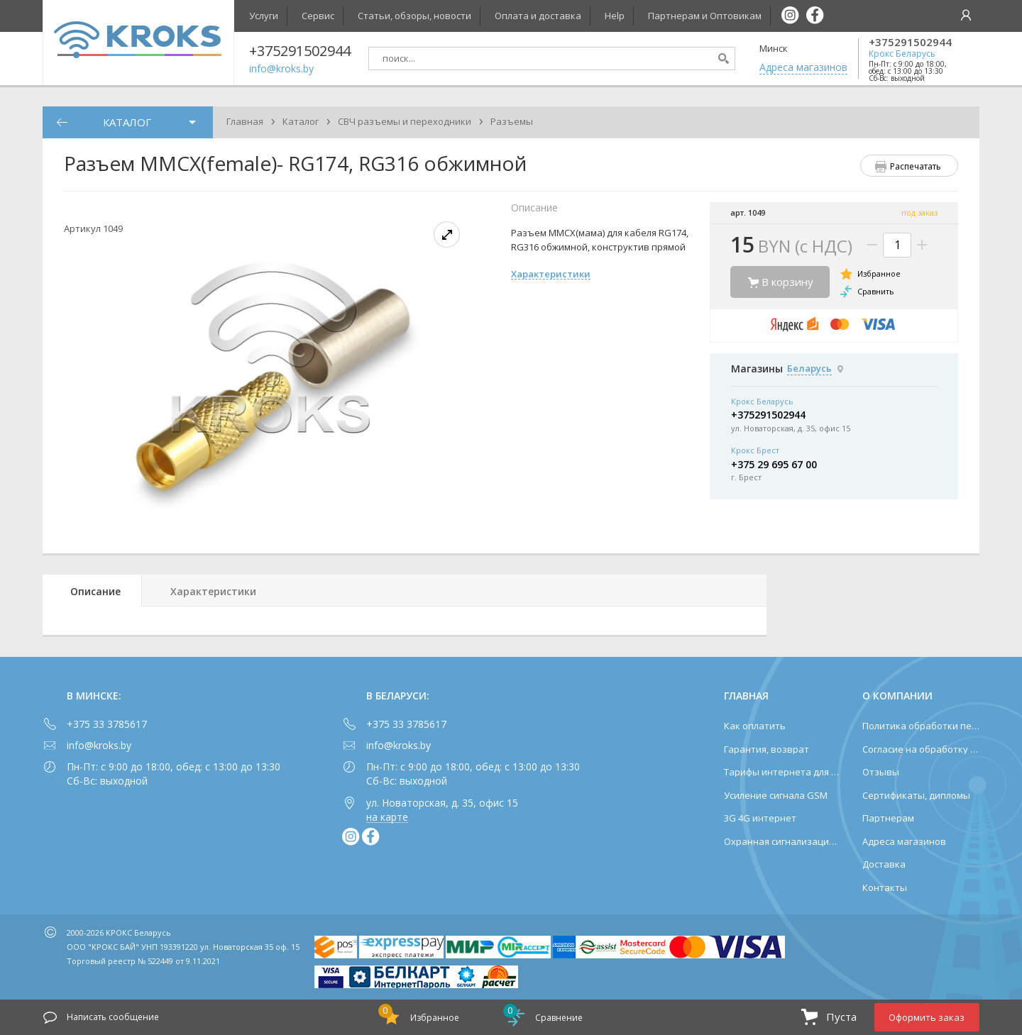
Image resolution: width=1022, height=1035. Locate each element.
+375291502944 (910, 42)
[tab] (92, 591)
